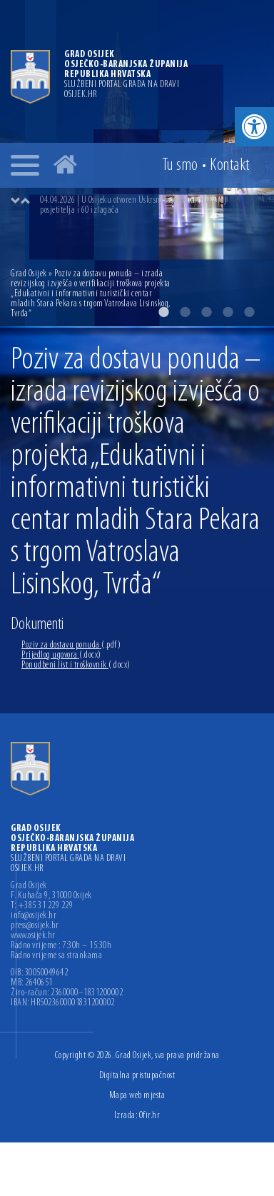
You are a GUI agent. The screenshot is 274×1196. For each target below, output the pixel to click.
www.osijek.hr (33, 936)
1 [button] (163, 312)
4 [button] (227, 312)
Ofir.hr (150, 1115)
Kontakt (230, 165)
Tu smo (180, 165)
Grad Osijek (30, 273)
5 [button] (249, 312)
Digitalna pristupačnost (137, 1075)
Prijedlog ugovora (61, 655)
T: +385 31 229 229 (42, 906)
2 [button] (185, 312)
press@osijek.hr (35, 926)
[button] (254, 126)
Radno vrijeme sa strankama (56, 956)
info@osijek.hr (33, 916)
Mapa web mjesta (137, 1095)
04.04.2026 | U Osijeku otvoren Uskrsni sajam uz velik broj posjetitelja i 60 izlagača (133, 205)
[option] (151, 205)
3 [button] (206, 312)
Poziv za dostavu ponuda (71, 645)
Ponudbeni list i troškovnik (76, 665)
